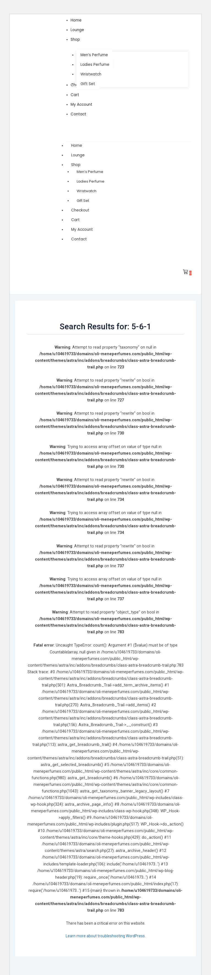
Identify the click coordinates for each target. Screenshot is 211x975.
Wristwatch (86, 188)
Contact (79, 235)
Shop (81, 162)
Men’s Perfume (90, 169)
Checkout (80, 207)
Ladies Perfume (90, 178)
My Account (82, 226)
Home (77, 143)
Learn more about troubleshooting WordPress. (106, 932)
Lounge (78, 153)
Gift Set (83, 197)
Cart (75, 216)
